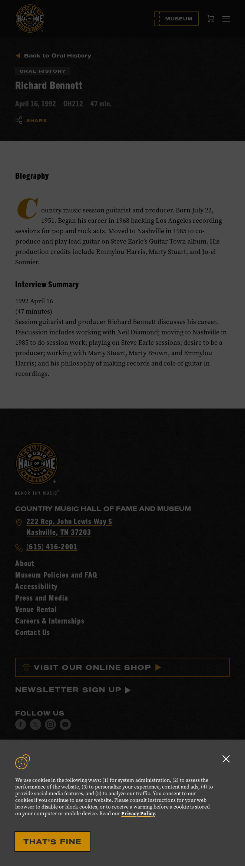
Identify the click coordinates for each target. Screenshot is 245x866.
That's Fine (52, 841)
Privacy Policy (138, 813)
